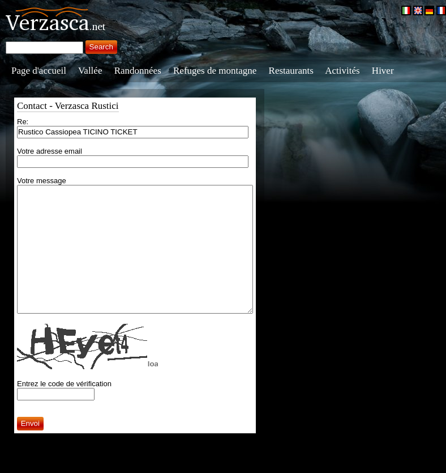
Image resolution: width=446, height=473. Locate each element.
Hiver (383, 70)
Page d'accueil (38, 70)
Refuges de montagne (214, 70)
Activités (342, 70)
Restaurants (291, 70)
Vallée (90, 70)
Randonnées (137, 70)
